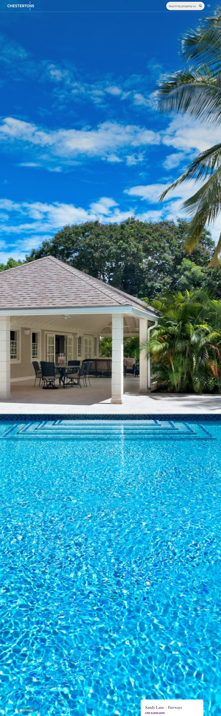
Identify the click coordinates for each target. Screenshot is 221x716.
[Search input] (182, 6)
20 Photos (26, 710)
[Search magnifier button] (200, 6)
